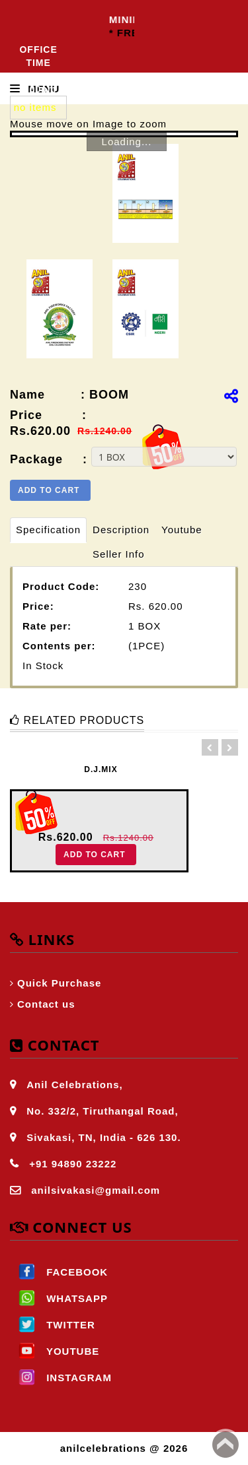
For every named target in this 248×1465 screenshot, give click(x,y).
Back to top (225, 1444)
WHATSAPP (59, 1298)
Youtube (181, 529)
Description (121, 529)
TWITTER (52, 1324)
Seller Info (119, 554)
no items (35, 107)
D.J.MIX (100, 769)
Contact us (46, 1004)
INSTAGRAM (61, 1377)
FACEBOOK (59, 1272)
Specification (48, 529)
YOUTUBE (54, 1351)
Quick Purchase (59, 983)
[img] (231, 396)
